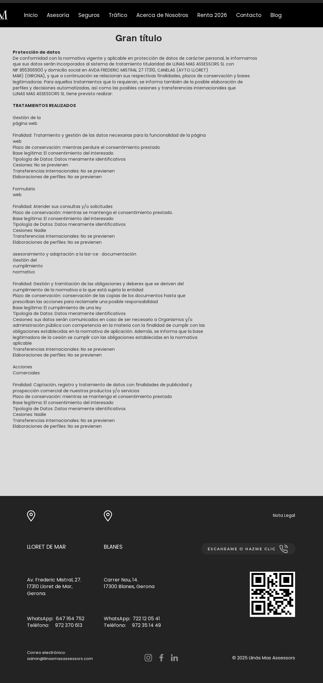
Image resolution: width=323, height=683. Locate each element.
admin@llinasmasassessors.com (60, 658)
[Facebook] (161, 658)
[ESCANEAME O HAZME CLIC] (248, 548)
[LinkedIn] (174, 658)
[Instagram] (148, 658)
